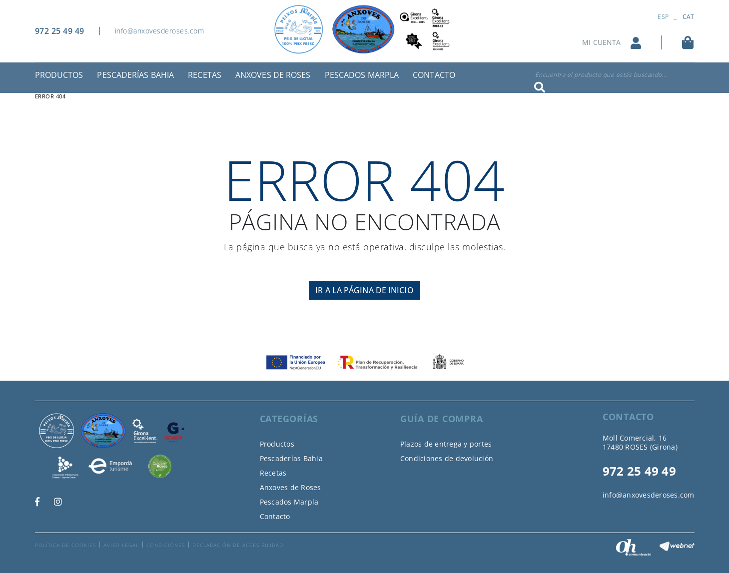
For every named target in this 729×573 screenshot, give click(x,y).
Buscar (539, 87)
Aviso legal (121, 545)
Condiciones (165, 545)
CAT (689, 16)
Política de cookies (65, 545)
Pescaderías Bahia (291, 458)
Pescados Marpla (289, 502)
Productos (277, 444)
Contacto (275, 516)
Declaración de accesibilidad (237, 545)
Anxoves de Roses (290, 487)
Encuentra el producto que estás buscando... (601, 74)
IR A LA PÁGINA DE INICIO (364, 290)
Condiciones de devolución (446, 458)
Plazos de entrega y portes (446, 444)
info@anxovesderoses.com (159, 30)
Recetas (273, 473)
